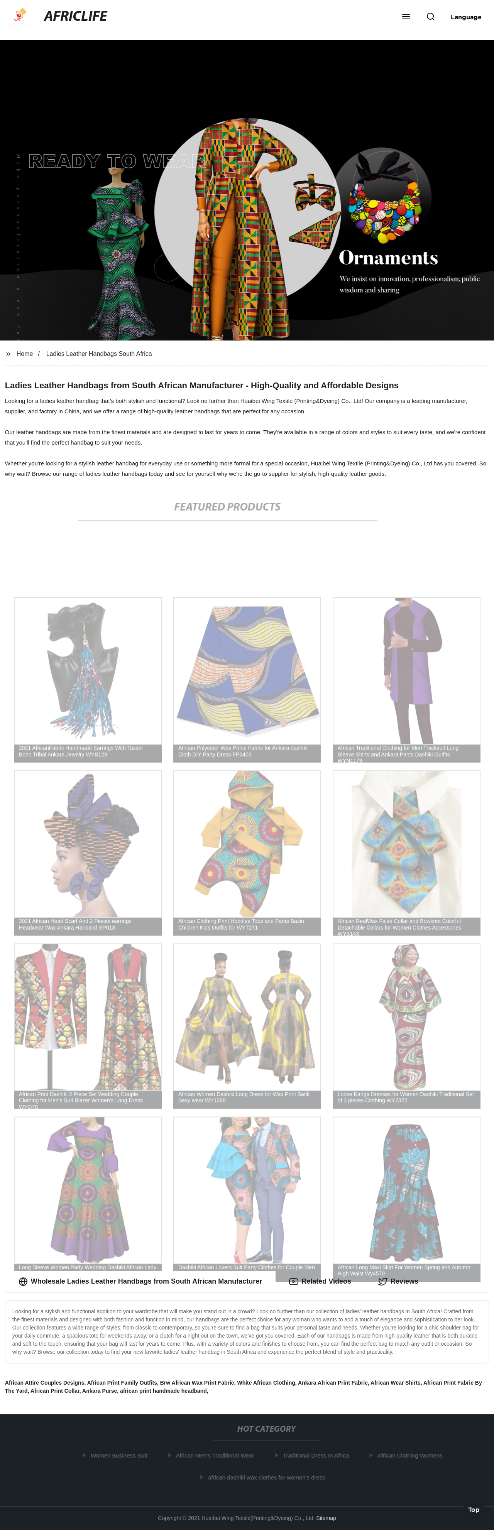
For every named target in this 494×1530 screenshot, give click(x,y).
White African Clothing (266, 1383)
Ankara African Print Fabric (333, 1383)
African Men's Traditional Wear (217, 1455)
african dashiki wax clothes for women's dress (268, 1477)
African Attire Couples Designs (45, 1383)
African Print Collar (55, 1391)
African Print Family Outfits (122, 1383)
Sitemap (326, 1518)
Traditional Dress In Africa (318, 1455)
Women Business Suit (121, 1455)
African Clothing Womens (412, 1455)
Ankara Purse (99, 1391)
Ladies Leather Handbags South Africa (99, 353)
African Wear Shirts (395, 1383)
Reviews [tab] (398, 1281)
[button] (406, 17)
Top (474, 1509)
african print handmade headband (163, 1391)
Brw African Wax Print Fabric (197, 1383)
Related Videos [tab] (320, 1281)
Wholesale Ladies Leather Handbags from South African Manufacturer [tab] (140, 1281)
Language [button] (466, 16)
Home (25, 353)
